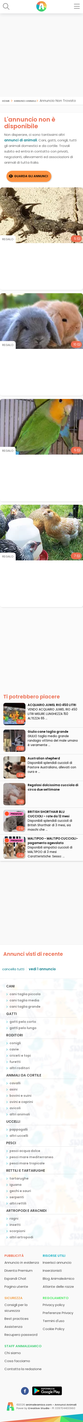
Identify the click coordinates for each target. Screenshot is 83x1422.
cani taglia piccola (25, 994)
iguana (15, 1184)
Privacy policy (54, 1304)
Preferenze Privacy (58, 1312)
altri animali (20, 1114)
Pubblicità (14, 1255)
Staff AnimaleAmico (23, 1346)
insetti (15, 1225)
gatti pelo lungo (23, 1028)
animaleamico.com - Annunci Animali (51, 1404)
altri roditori (20, 1068)
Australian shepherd (44, 758)
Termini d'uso (53, 1320)
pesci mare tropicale (27, 1163)
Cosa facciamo (17, 1361)
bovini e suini (20, 1095)
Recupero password (20, 1334)
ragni (14, 1218)
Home (6, 100)
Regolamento (56, 1298)
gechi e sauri (20, 1191)
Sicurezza (13, 1298)
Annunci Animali (25, 100)
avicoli (15, 1108)
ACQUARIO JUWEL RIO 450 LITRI (52, 705)
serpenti (17, 1197)
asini (13, 1089)
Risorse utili (54, 1255)
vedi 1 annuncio (42, 969)
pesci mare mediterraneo (31, 1157)
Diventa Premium (18, 1270)
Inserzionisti (52, 1270)
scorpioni (17, 1231)
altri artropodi (21, 1237)
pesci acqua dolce (25, 1151)
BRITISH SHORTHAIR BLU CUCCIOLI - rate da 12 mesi (48, 814)
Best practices (16, 1318)
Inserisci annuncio (57, 1262)
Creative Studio (38, 1408)
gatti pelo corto (23, 1021)
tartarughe (19, 1178)
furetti (15, 1062)
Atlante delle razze (58, 1286)
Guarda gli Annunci (31, 176)
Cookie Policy (53, 1328)
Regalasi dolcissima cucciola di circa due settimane (53, 787)
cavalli (15, 1083)
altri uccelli (19, 1135)
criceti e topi (20, 1055)
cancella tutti (13, 969)
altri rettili (18, 1203)
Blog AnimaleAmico (58, 1278)
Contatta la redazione (23, 1369)
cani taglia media (24, 1000)
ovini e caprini (21, 1102)
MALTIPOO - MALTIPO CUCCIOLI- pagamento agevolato (53, 840)
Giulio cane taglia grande (48, 732)
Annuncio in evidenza (21, 1262)
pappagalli (19, 1129)
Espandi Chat (15, 1278)
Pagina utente (16, 1286)
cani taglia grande (25, 1006)
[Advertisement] (41, 55)
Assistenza (13, 1326)
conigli (15, 1043)
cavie (14, 1049)
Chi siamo (12, 1353)
